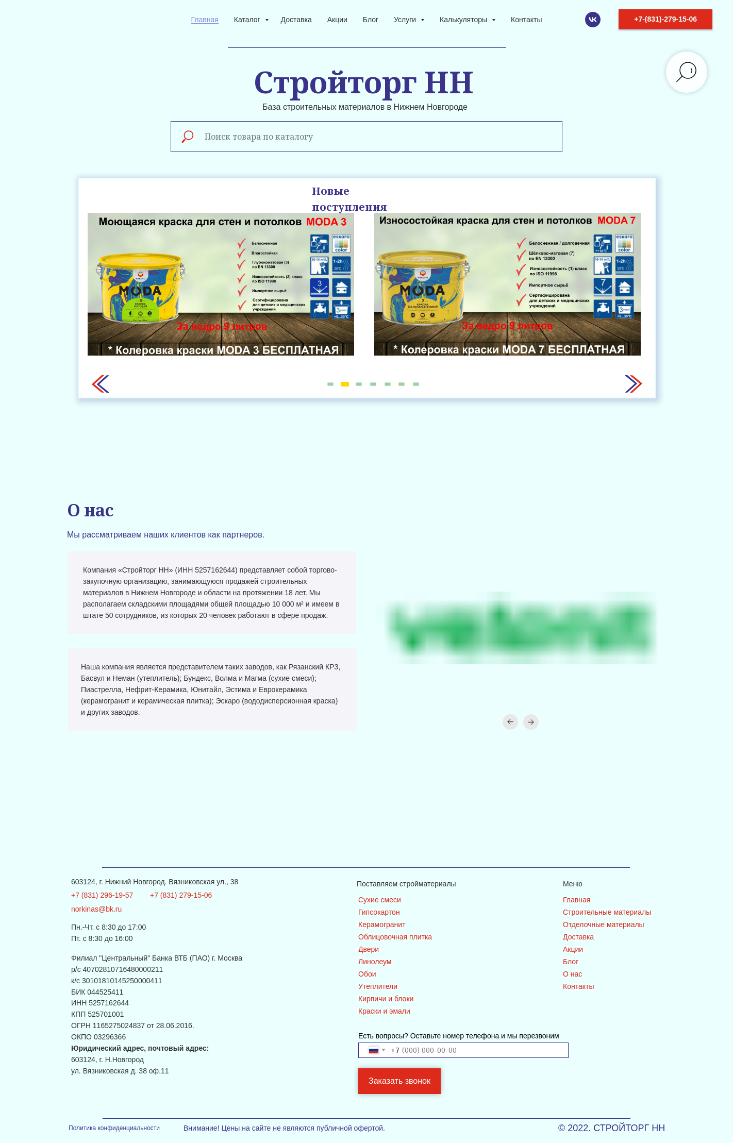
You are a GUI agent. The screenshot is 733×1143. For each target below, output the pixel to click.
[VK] (593, 19)
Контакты (526, 19)
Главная (205, 19)
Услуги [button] (406, 19)
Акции (337, 19)
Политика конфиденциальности (114, 1128)
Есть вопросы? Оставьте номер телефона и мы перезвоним (458, 1036)
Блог (370, 19)
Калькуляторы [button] (464, 19)
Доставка (296, 19)
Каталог (248, 19)
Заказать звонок (399, 1081)
